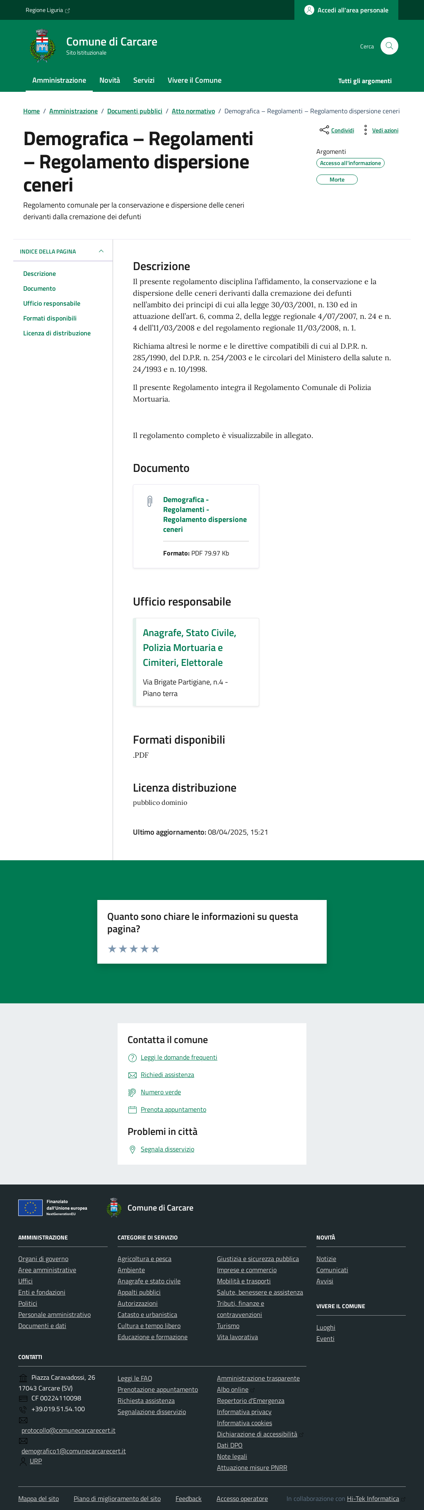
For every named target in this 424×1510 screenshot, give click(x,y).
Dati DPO (230, 1445)
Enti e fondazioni (41, 1292)
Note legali (232, 1456)
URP (36, 1461)
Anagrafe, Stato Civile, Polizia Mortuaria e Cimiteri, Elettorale (189, 647)
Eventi (325, 1338)
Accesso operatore (242, 1498)
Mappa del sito (38, 1498)
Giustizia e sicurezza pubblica (258, 1259)
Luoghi (325, 1327)
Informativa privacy (244, 1412)
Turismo (228, 1326)
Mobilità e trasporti (244, 1281)
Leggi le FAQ (135, 1378)
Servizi (143, 80)
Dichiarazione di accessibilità (260, 1434)
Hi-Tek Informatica (376, 1498)
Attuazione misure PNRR (252, 1467)
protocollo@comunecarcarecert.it (69, 1430)
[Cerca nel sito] (389, 46)
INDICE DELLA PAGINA (63, 251)
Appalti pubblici (139, 1292)
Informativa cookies (244, 1423)
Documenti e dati (42, 1326)
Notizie (326, 1259)
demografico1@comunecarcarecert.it (74, 1451)
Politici (27, 1303)
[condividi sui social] (336, 129)
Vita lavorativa (237, 1337)
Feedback (189, 1498)
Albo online (236, 1389)
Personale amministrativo (54, 1314)
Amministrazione (59, 80)
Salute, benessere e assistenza (260, 1292)
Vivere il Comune (195, 80)
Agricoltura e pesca (144, 1259)
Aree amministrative (47, 1270)
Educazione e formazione (153, 1337)
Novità (109, 80)
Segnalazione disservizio (152, 1412)
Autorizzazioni (138, 1303)
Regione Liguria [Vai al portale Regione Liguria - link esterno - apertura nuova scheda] (48, 9)
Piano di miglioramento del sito (117, 1498)
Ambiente (131, 1270)
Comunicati (332, 1270)
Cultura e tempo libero (149, 1326)
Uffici (25, 1281)
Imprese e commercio (247, 1270)
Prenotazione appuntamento (158, 1389)
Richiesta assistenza (146, 1400)
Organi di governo (43, 1259)
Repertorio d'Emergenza (250, 1400)
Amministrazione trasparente (258, 1378)
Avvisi (324, 1281)
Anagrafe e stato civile (149, 1281)
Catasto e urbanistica (147, 1314)
